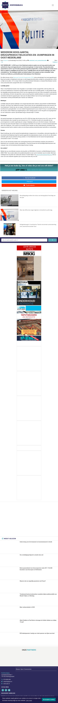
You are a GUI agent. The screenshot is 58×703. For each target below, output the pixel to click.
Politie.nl (55, 62)
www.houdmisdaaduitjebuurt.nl (44, 154)
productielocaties (42, 60)
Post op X (29, 181)
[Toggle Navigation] (53, 5)
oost (36, 60)
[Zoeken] (52, 240)
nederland (31, 60)
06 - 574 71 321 (35, 170)
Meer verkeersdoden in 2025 (27, 607)
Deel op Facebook (29, 178)
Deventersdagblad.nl (16, 5)
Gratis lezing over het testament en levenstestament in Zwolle (36, 542)
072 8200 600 (7, 679)
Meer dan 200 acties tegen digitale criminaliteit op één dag (36, 210)
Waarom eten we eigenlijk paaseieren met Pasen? (33, 581)
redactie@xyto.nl (7, 681)
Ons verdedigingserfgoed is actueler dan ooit (31, 555)
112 (2, 62)
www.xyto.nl (6, 683)
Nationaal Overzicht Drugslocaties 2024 (23, 77)
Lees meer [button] (29, 700)
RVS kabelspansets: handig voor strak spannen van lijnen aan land (37, 633)
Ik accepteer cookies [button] (49, 699)
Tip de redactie (28, 185)
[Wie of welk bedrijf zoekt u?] (24, 240)
